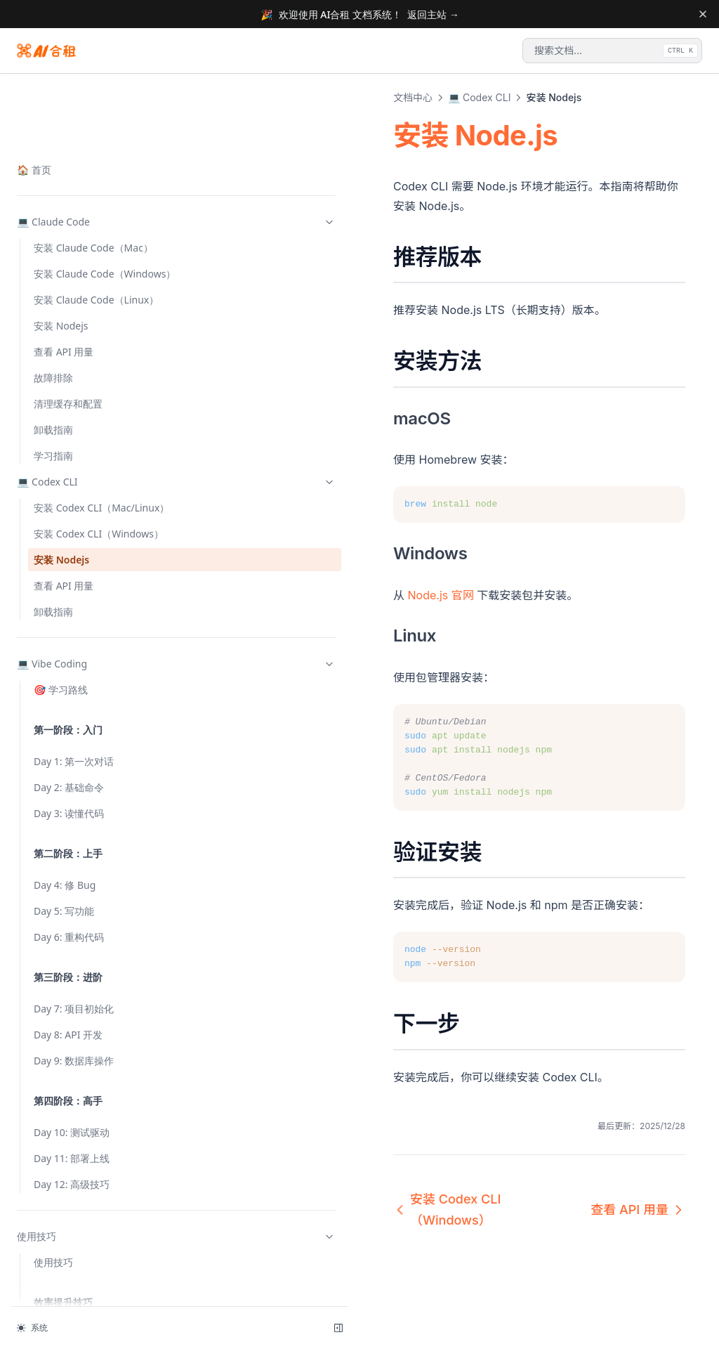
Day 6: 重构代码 (69, 660)
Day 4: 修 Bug (64, 608)
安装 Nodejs (61, 283)
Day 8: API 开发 (68, 758)
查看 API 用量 (63, 309)
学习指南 (53, 150)
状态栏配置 (58, 1057)
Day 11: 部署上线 (72, 882)
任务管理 (53, 1259)
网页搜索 (53, 1285)
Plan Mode (58, 1083)
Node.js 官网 (261, 575)
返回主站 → (433, 14)
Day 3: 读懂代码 (69, 537)
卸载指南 (53, 124)
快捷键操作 (58, 1109)
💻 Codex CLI (86, 176)
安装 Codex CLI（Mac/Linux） (68, 209)
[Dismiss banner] (702, 14)
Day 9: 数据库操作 (74, 784)
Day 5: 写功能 (64, 634)
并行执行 (53, 1233)
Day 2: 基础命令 (69, 511)
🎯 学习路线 (61, 413)
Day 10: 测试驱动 (72, 856)
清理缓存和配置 (68, 98)
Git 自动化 (56, 1135)
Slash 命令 (57, 1161)
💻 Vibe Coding (86, 387)
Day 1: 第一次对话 (74, 485)
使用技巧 (86, 960)
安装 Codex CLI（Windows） (68, 250)
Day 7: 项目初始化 (74, 732)
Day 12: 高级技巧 (72, 908)
